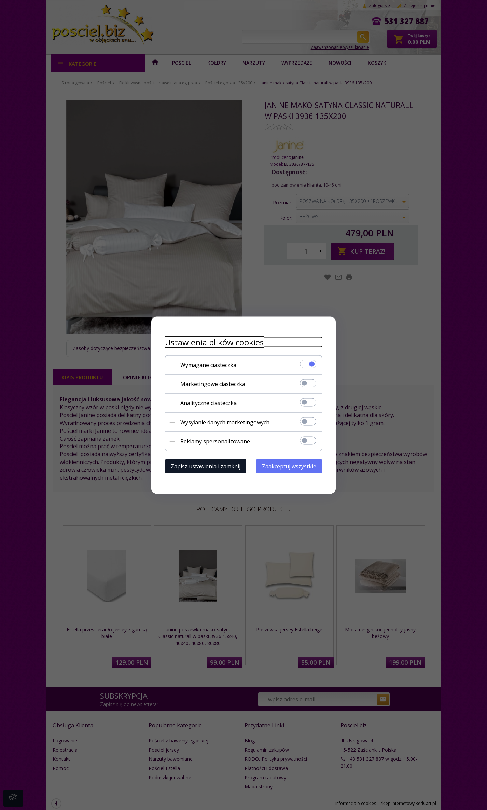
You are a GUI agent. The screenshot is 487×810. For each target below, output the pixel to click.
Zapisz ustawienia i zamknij (205, 466)
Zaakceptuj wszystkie (289, 466)
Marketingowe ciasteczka (212, 383)
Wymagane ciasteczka (208, 364)
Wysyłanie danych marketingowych (224, 422)
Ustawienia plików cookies (214, 342)
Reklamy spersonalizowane (215, 441)
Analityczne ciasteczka (208, 403)
